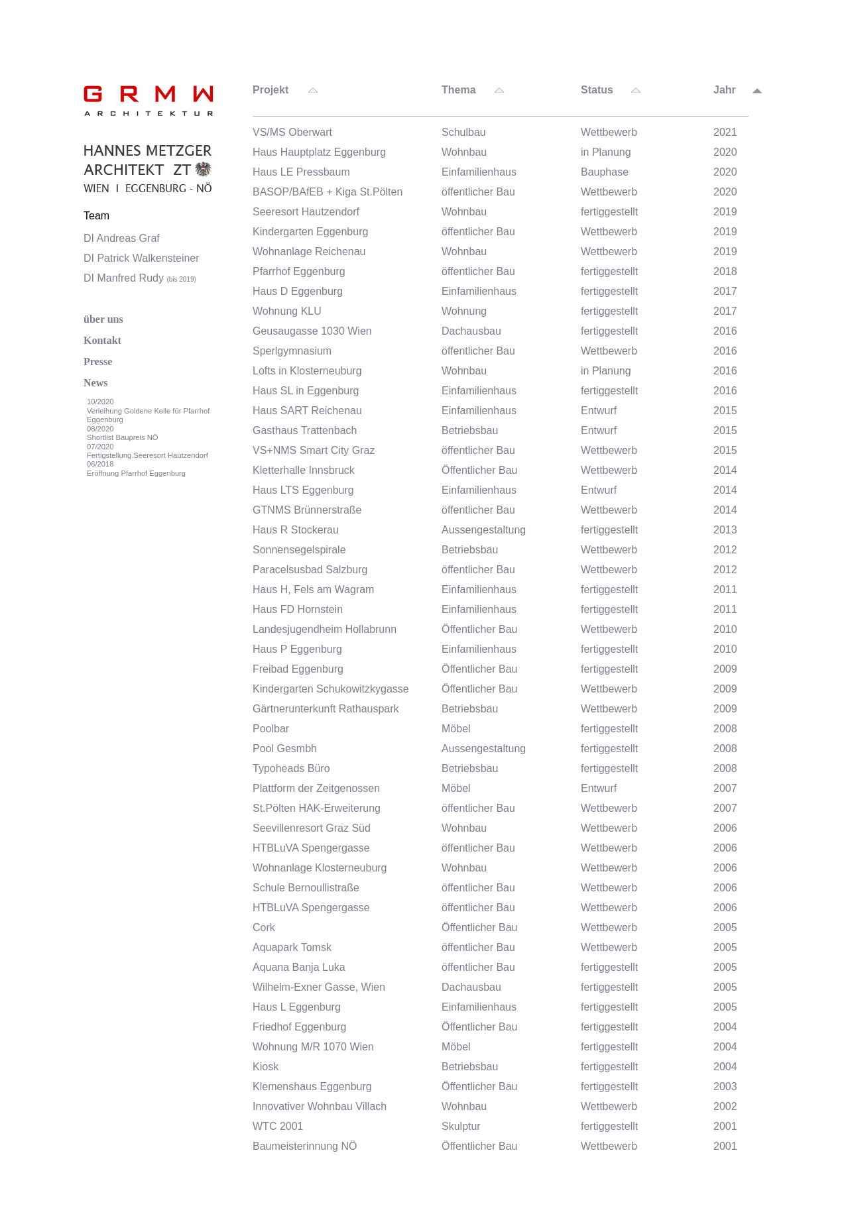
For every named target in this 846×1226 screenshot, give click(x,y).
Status (597, 90)
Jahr (724, 90)
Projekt (270, 90)
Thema (459, 90)
